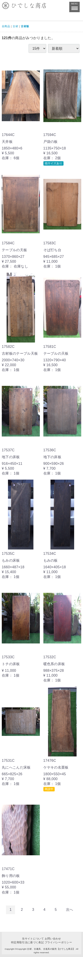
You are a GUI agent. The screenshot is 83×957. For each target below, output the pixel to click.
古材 (15, 26)
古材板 (25, 26)
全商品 (6, 26)
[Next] (69, 909)
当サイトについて (33, 938)
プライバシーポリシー (58, 942)
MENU (74, 5)
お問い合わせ (53, 938)
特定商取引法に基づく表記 (27, 942)
